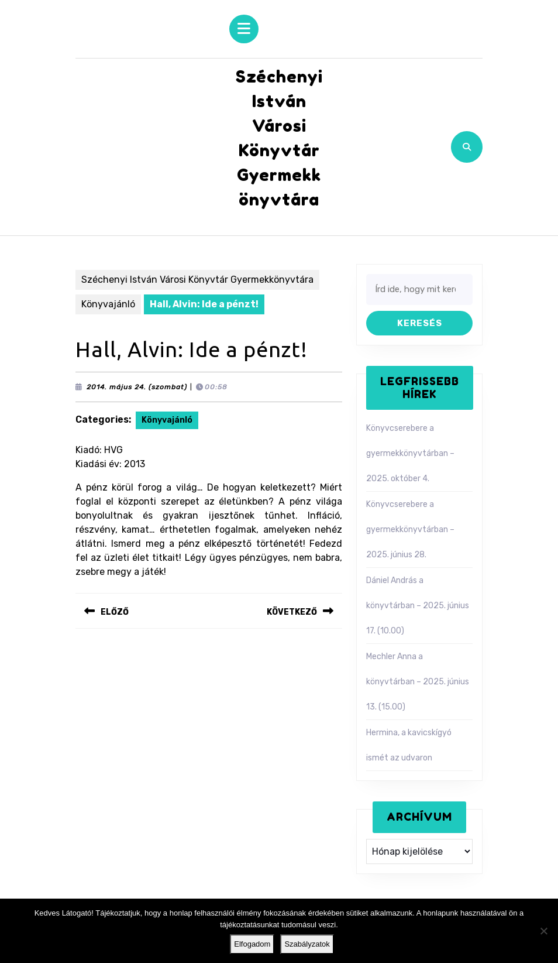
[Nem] (543, 931)
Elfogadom (252, 944)
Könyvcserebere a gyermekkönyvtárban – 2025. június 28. (410, 529)
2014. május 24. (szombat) (137, 387)
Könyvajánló (108, 304)
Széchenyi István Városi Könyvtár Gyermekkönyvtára (197, 279)
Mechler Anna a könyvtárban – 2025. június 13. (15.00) (417, 682)
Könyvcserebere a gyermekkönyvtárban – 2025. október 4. (410, 453)
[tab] (244, 29)
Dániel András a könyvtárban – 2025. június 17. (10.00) (417, 605)
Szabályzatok (306, 944)
